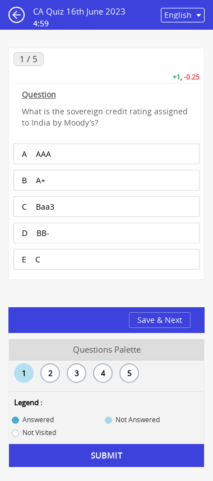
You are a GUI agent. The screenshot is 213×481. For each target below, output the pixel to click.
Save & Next (159, 319)
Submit (106, 455)
